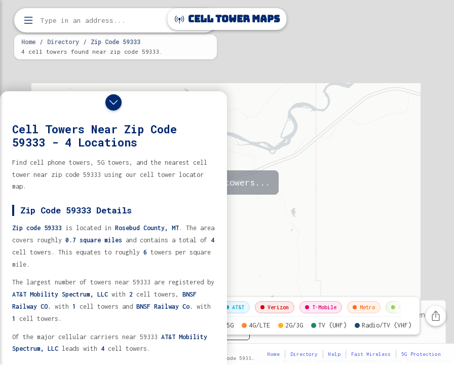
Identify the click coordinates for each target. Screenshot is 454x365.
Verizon (274, 307)
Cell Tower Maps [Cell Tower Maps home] (227, 19)
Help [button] (334, 354)
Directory (63, 42)
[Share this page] (436, 316)
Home (28, 42)
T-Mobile (320, 307)
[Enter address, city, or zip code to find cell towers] (117, 20)
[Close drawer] (113, 102)
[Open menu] (28, 20)
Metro (364, 307)
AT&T (234, 307)
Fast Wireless (371, 354)
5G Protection (421, 354)
